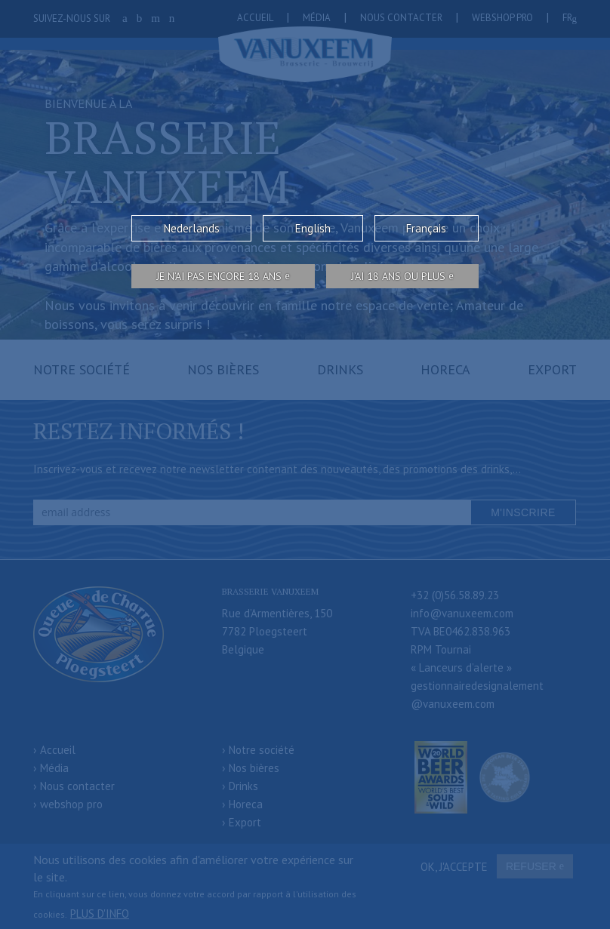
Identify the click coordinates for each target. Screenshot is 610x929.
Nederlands (192, 228)
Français (426, 228)
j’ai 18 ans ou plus (398, 276)
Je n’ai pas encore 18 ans (219, 276)
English (313, 228)
